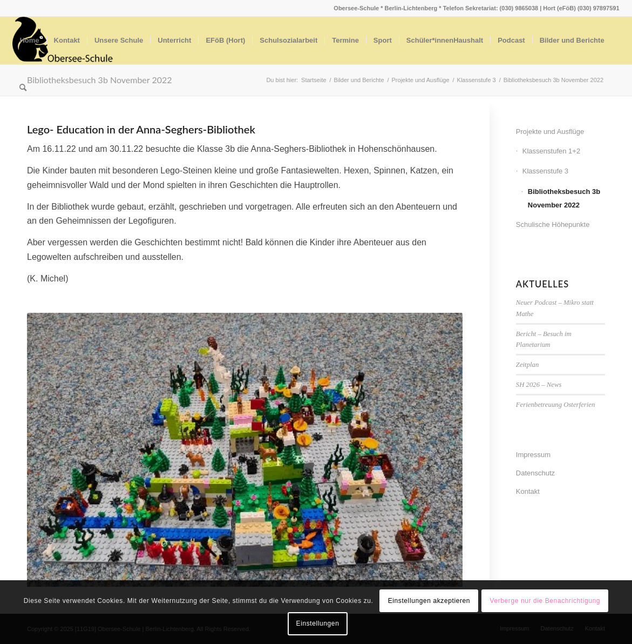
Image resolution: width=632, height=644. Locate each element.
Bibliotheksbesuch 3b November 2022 (564, 198)
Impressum (533, 455)
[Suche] (22, 88)
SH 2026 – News (539, 384)
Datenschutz (535, 473)
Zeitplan (527, 364)
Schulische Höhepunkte (553, 224)
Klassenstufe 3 (545, 171)
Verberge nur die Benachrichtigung (545, 601)
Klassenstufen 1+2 (551, 151)
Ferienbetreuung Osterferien (555, 404)
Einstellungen (317, 623)
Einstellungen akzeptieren (429, 601)
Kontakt (528, 491)
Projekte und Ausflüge (550, 132)
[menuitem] (29, 40)
